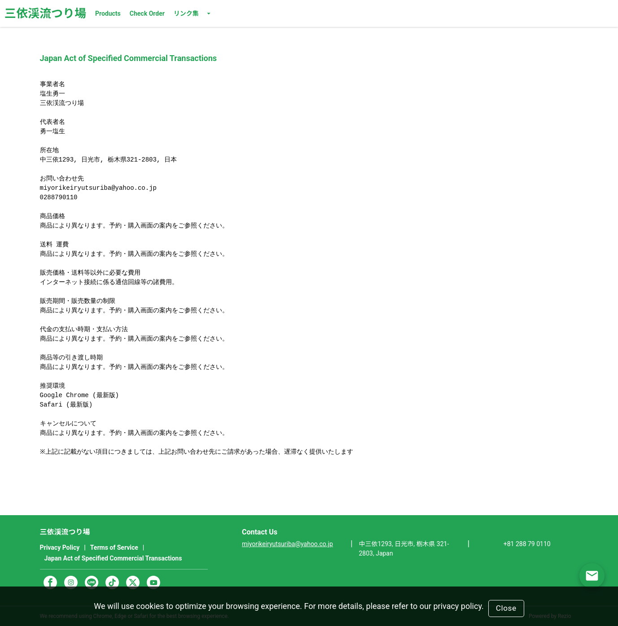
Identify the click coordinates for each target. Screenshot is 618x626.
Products (108, 13)
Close (506, 608)
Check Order (147, 13)
